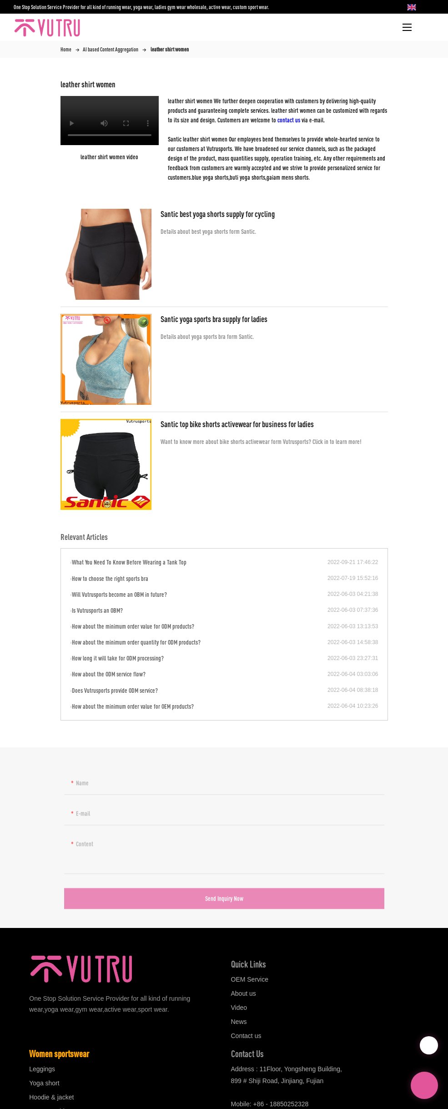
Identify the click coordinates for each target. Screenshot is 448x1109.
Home (65, 49)
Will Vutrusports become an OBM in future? (119, 594)
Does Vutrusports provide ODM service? (115, 690)
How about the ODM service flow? (109, 674)
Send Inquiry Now (224, 901)
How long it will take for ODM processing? (118, 658)
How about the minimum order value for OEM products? (133, 706)
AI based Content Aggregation (110, 49)
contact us (288, 120)
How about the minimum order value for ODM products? (133, 626)
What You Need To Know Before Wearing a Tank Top (129, 562)
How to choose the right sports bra (110, 578)
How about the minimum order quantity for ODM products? (136, 642)
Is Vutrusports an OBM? (97, 610)
